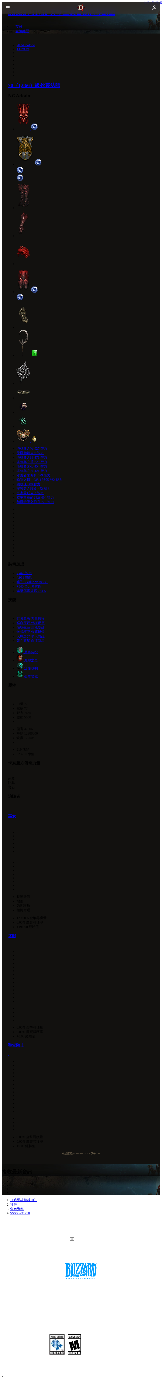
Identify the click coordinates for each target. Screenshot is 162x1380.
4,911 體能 (24, 577)
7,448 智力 (24, 573)
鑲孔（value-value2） (32, 582)
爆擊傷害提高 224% (31, 591)
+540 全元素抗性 (29, 586)
